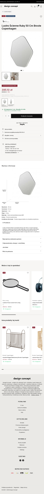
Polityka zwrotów (22, 447)
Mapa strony (24, 487)
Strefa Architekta (22, 407)
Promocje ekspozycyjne (22, 425)
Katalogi (22, 449)
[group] (6, 76)
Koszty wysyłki (22, 442)
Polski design (22, 427)
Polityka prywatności (7, 487)
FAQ (22, 412)
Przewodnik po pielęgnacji (22, 430)
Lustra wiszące (7, 11)
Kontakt (22, 422)
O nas (22, 405)
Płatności (22, 445)
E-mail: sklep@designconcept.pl (13, 150)
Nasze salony (22, 410)
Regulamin (16, 487)
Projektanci (22, 432)
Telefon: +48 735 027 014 (12, 148)
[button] (21, 70)
